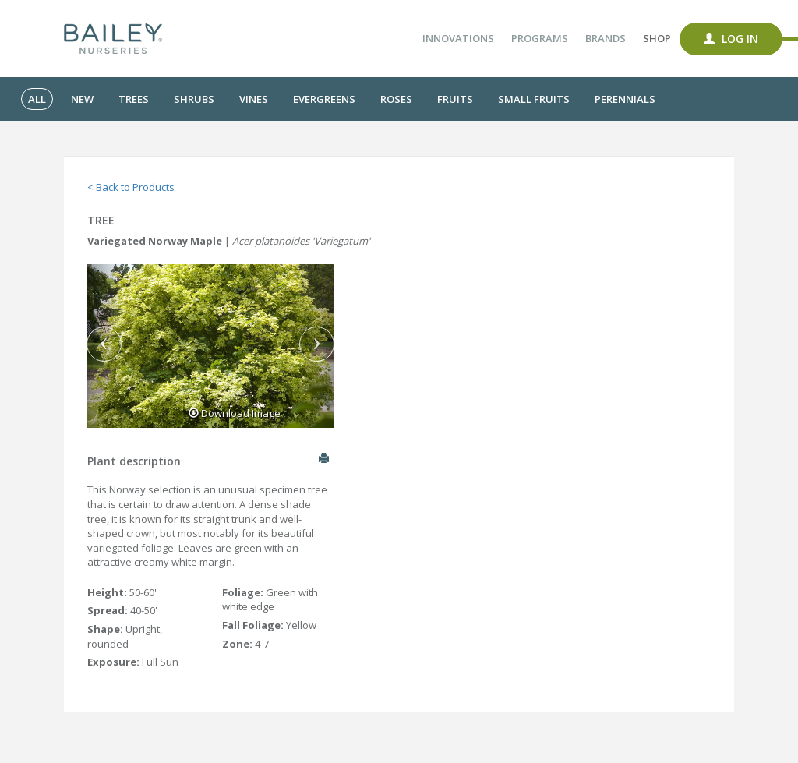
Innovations (458, 38)
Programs (539, 38)
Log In (731, 38)
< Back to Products (131, 187)
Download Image (235, 413)
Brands (605, 38)
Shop (657, 38)
